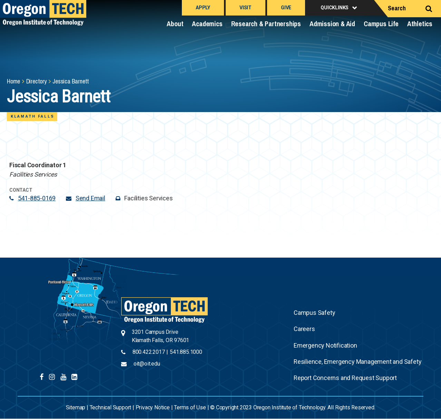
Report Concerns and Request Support (345, 377)
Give (286, 7)
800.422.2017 (149, 352)
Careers (304, 328)
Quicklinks (335, 7)
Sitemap (76, 407)
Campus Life (381, 23)
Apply (203, 7)
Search (397, 8)
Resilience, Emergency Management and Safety (357, 361)
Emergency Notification (325, 345)
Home (13, 81)
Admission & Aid (332, 23)
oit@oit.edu (147, 363)
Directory (36, 81)
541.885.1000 (186, 352)
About (175, 23)
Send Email (90, 198)
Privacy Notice (153, 407)
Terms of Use (190, 407)
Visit (245, 7)
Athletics (419, 23)
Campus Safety (314, 312)
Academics (207, 23)
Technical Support (110, 407)
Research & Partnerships (266, 23)
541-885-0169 (37, 198)
